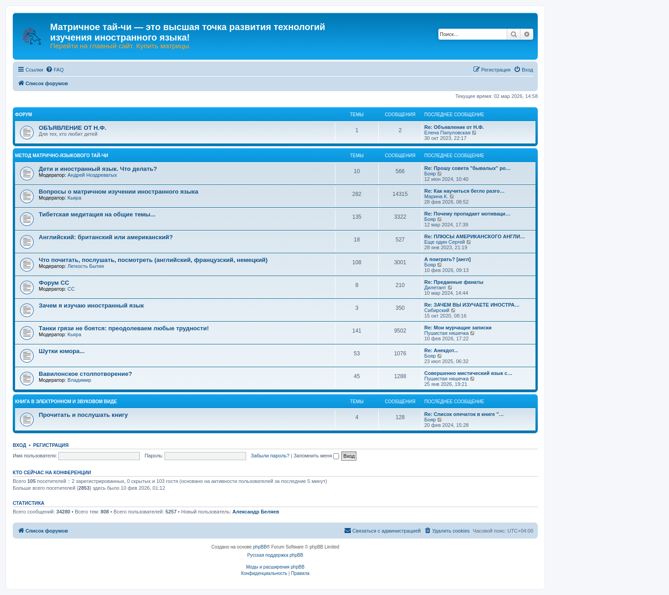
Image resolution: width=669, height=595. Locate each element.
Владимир (79, 380)
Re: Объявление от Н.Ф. (454, 127)
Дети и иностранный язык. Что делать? (98, 168)
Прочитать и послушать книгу (83, 414)
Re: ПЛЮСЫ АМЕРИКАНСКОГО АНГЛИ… (474, 236)
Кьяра (74, 197)
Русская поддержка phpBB (275, 555)
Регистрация (51, 445)
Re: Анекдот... (441, 350)
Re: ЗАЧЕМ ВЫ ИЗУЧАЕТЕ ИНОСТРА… (472, 305)
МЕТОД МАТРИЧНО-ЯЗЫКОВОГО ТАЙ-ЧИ (61, 155)
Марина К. (436, 196)
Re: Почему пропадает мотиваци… (467, 213)
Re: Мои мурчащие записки (458, 327)
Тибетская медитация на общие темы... (97, 214)
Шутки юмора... (62, 351)
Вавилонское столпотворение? (85, 373)
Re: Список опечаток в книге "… (464, 414)
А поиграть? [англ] (447, 259)
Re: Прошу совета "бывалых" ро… (467, 168)
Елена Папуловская (447, 132)
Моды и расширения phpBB (275, 566)
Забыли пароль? (270, 455)
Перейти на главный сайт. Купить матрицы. (120, 46)
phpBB (260, 546)
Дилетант (435, 287)
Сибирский (436, 310)
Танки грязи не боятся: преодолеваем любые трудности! (124, 328)
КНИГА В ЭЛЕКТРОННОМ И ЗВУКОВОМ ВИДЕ (66, 401)
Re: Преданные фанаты (454, 282)
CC (71, 289)
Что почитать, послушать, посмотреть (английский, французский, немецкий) (153, 259)
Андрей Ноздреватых (92, 175)
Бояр (430, 173)
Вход (19, 445)
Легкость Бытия (85, 266)
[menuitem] (55, 69)
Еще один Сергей (444, 242)
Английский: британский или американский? (106, 237)
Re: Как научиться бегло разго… (464, 191)
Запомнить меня (316, 455)
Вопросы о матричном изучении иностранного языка (118, 191)
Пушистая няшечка (446, 333)
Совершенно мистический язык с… (468, 373)
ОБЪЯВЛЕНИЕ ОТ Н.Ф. (72, 127)
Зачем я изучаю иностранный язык (91, 305)
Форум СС (54, 282)
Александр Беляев (255, 511)
